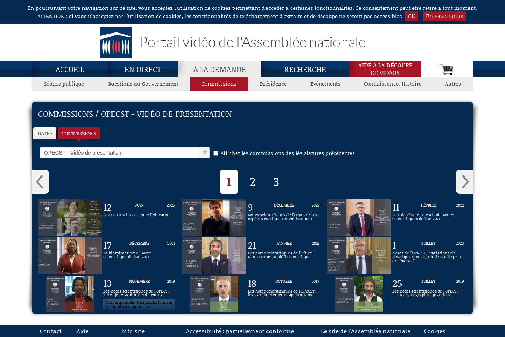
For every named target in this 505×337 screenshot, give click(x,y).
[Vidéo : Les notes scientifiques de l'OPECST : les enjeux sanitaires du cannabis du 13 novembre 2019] (139, 294)
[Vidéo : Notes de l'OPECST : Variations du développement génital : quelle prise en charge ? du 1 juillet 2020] (428, 255)
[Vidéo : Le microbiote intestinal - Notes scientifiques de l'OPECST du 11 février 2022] (428, 217)
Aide (82, 330)
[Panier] (447, 69)
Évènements (325, 83)
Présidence (273, 83)
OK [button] (411, 16)
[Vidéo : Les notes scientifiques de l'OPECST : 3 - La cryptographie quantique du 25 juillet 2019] (428, 294)
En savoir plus (444, 16)
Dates (45, 133)
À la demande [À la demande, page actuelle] (219, 69)
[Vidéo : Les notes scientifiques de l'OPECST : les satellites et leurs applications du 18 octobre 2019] (283, 294)
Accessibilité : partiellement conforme (240, 330)
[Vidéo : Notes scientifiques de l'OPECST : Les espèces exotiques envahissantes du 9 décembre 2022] (283, 217)
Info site (133, 330)
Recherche (305, 69)
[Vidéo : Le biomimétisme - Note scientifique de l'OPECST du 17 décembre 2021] (139, 255)
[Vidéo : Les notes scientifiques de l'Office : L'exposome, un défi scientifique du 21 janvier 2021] (283, 255)
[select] (119, 152)
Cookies (435, 330)
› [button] (464, 182)
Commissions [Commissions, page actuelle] (219, 83)
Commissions (79, 133)
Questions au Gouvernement (143, 83)
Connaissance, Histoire (392, 83)
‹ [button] (40, 182)
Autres (453, 83)
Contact (51, 330)
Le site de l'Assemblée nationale (365, 330)
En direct (143, 69)
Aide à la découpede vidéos (385, 69)
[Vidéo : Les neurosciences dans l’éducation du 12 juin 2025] (139, 217)
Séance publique (64, 83)
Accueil (70, 69)
